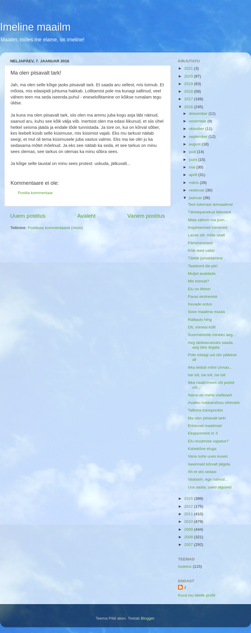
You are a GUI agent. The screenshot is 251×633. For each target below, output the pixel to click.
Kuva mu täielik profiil (196, 595)
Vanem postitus (146, 216)
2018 (189, 91)
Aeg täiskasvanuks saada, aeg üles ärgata (211, 344)
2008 (189, 537)
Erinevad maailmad (205, 425)
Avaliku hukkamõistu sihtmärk (214, 402)
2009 (189, 529)
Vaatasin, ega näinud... (208, 479)
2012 (189, 506)
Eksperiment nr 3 (203, 433)
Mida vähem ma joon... (208, 220)
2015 (189, 498)
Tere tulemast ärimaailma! (210, 204)
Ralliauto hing (200, 319)
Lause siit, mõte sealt (206, 235)
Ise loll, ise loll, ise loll (206, 375)
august (195, 144)
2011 (189, 514)
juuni (193, 159)
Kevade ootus (200, 304)
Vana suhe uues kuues (208, 456)
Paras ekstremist (202, 296)
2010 (189, 521)
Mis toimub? (198, 281)
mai (192, 167)
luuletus (185, 566)
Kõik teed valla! (201, 250)
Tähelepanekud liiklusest (209, 212)
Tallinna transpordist (205, 410)
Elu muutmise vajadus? (208, 441)
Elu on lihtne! (199, 289)
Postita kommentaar (35, 193)
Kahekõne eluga (202, 448)
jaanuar (196, 198)
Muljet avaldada (202, 273)
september (199, 136)
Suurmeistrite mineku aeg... (212, 335)
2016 (189, 107)
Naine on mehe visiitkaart (210, 395)
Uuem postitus (28, 216)
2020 (189, 76)
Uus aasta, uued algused (209, 487)
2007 (189, 544)
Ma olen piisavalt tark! (207, 418)
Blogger (147, 618)
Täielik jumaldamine (205, 258)
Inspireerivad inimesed (207, 227)
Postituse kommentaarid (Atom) (55, 228)
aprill (193, 175)
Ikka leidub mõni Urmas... (210, 367)
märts (194, 182)
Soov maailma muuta (206, 312)
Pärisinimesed (200, 243)
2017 (189, 99)
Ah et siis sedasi (202, 472)
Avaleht (86, 216)
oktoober (197, 128)
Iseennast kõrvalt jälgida (209, 464)
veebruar (197, 190)
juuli (193, 152)
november (198, 121)
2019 (189, 84)
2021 (189, 68)
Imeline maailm (35, 27)
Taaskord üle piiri (202, 266)
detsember (199, 113)
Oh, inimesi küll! (202, 327)
